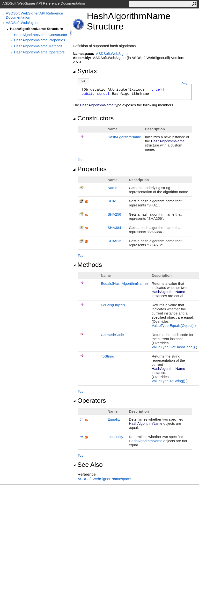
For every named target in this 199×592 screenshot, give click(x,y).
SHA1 (112, 201)
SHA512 (114, 241)
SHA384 (114, 228)
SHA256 (114, 214)
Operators (89, 400)
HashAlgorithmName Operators (39, 52)
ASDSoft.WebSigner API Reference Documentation (34, 15)
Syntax (85, 71)
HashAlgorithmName (124, 137)
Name (112, 188)
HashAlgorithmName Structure (36, 29)
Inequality (115, 437)
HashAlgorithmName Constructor (40, 35)
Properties (90, 169)
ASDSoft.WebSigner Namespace (104, 479)
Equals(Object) (113, 305)
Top (80, 160)
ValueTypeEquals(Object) (172, 325)
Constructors (93, 118)
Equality (114, 419)
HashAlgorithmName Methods (38, 46)
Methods (87, 264)
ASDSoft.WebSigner (22, 23)
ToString (107, 356)
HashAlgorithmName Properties (39, 40)
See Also (88, 464)
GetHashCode (112, 335)
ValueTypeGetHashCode (173, 347)
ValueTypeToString (168, 381)
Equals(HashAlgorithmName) (124, 283)
